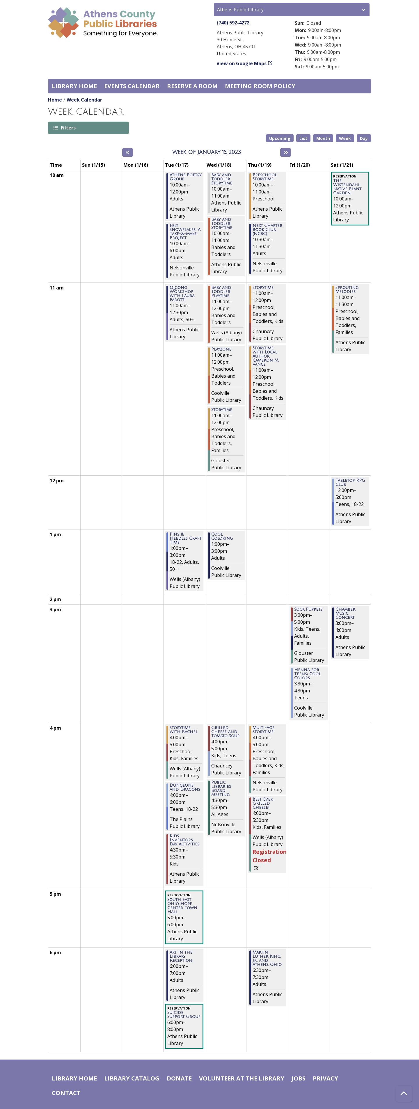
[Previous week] (127, 152)
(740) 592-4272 (233, 22)
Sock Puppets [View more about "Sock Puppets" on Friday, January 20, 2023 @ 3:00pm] (308, 609)
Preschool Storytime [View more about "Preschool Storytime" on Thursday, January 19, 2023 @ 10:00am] (265, 177)
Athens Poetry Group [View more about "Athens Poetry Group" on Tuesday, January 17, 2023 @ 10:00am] (185, 177)
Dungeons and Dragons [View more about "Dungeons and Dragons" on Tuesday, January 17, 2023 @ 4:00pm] (185, 787)
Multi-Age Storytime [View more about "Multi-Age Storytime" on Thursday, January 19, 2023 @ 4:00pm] (263, 730)
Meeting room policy (260, 86)
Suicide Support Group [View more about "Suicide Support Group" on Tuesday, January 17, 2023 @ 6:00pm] (183, 1015)
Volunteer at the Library (241, 1078)
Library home (74, 86)
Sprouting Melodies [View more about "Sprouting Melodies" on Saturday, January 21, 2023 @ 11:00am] (346, 290)
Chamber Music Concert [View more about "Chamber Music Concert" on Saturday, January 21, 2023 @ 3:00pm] (345, 613)
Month (323, 138)
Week (345, 138)
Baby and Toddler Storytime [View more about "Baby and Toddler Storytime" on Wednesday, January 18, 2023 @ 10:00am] (221, 179)
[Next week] (285, 152)
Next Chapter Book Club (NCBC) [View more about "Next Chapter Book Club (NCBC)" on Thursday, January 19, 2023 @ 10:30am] (267, 230)
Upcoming (279, 138)
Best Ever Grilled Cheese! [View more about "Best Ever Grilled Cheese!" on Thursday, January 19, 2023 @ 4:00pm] (263, 803)
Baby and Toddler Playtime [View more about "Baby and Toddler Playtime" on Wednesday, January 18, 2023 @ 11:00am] (221, 292)
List (303, 138)
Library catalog (131, 1078)
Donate (179, 1078)
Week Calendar (84, 100)
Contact (66, 1093)
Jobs (299, 1078)
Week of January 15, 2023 (206, 152)
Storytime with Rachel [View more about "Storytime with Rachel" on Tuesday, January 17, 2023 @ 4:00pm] (184, 730)
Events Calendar (132, 86)
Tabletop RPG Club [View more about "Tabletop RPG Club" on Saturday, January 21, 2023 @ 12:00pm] (350, 483)
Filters (67, 127)
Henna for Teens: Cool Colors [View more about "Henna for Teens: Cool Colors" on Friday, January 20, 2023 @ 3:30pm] (307, 674)
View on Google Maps (242, 63)
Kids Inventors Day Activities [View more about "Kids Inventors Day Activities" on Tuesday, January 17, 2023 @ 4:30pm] (184, 840)
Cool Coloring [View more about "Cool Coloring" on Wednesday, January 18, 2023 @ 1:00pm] (222, 536)
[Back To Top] (404, 1094)
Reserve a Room (192, 86)
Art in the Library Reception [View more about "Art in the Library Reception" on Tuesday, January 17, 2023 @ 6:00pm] (181, 956)
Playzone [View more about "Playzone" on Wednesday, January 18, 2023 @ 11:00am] (221, 349)
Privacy (325, 1078)
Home (55, 100)
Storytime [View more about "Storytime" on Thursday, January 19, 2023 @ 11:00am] (263, 288)
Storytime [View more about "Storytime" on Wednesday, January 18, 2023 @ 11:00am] (221, 410)
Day (364, 138)
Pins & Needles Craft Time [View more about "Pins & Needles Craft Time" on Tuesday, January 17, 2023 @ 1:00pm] (185, 538)
